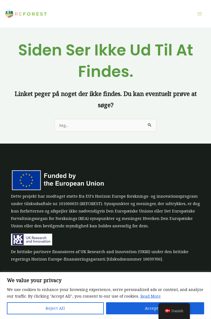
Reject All (55, 308)
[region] (105, 295)
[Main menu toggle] (200, 13)
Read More (150, 296)
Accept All (155, 308)
